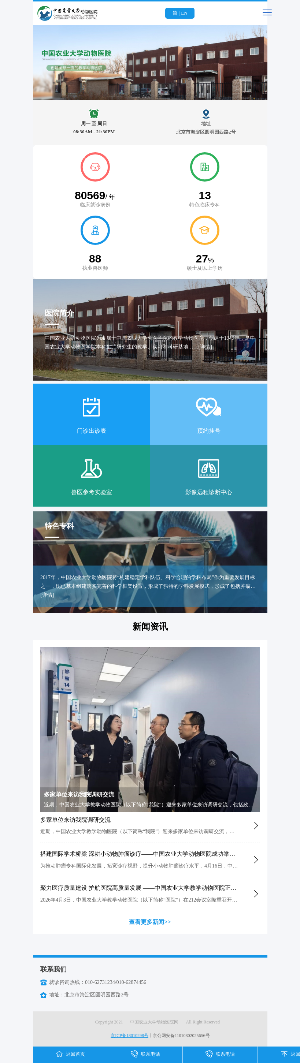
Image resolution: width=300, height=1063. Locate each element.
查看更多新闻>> (150, 922)
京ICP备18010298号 (129, 1035)
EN (184, 13)
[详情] (205, 347)
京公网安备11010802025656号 (181, 1035)
